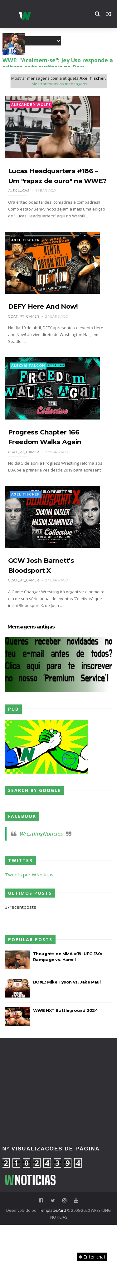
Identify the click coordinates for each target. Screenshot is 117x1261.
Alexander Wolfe (31, 105)
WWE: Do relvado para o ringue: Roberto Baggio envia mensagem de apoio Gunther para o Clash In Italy (58, 63)
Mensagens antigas (31, 663)
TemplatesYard (52, 1246)
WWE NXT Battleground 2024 (65, 1046)
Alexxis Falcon (28, 389)
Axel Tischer (25, 257)
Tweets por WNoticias (29, 910)
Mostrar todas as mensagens (59, 84)
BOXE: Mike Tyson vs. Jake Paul (67, 1017)
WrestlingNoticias (41, 869)
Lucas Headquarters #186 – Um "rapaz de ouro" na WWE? (56, 187)
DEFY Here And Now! (45, 329)
